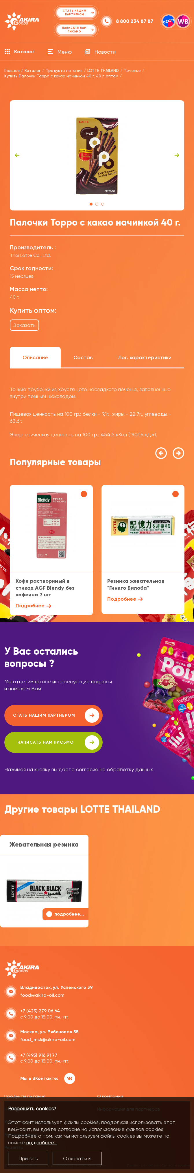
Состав (83, 357)
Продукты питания (24, 1096)
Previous (17, 155)
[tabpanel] (97, 155)
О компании (110, 1096)
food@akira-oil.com (42, 995)
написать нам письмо (58, 742)
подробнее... (41, 1142)
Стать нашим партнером (56, 715)
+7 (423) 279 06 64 (40, 1011)
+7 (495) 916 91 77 (38, 1055)
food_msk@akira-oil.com (47, 1039)
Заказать (24, 325)
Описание (35, 357)
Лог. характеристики (144, 357)
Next (177, 155)
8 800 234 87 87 (134, 21)
